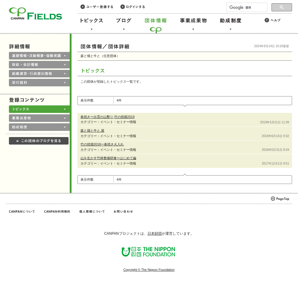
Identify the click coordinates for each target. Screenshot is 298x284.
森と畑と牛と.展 (92, 130)
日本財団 (155, 233)
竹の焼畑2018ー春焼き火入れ (102, 144)
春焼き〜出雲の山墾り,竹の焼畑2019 (107, 117)
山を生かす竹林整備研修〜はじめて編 (108, 158)
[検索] (246, 7)
